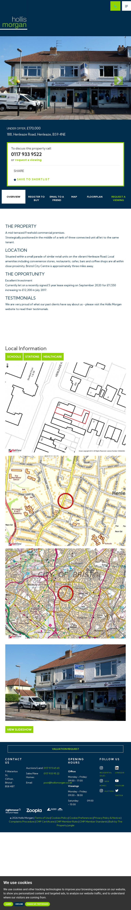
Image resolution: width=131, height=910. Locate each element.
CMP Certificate (45, 821)
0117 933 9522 (26, 154)
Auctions (107, 791)
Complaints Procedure (21, 821)
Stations (32, 356)
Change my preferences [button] (37, 904)
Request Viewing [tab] (118, 198)
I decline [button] (19, 904)
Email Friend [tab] (57, 198)
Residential (106, 772)
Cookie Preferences (80, 817)
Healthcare (52, 356)
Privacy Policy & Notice (107, 817)
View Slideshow (19, 729)
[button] (10, 78)
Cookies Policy (59, 817)
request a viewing (28, 160)
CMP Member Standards (93, 821)
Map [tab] (74, 196)
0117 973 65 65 (51, 768)
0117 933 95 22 (51, 773)
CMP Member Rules (67, 821)
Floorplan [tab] (95, 196)
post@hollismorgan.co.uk (57, 782)
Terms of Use (42, 817)
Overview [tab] (13, 196)
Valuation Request (65, 748)
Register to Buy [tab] (36, 198)
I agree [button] (8, 904)
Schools (14, 356)
